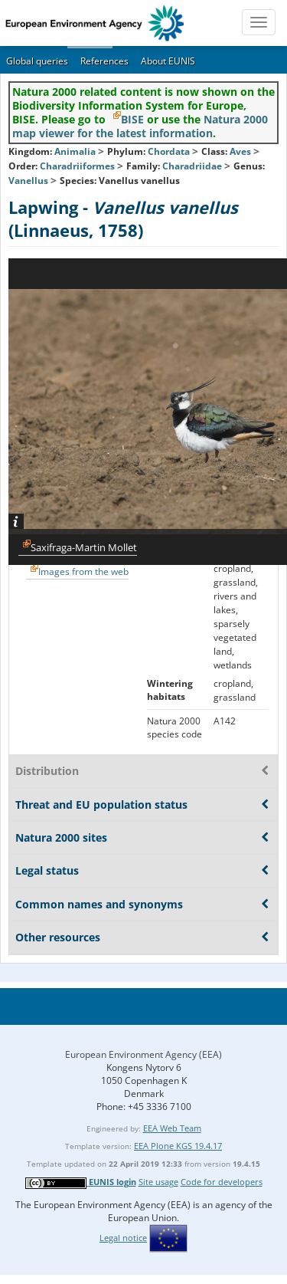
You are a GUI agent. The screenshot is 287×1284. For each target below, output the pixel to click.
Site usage (158, 1181)
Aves (240, 151)
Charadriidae (192, 165)
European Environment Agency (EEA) (143, 1054)
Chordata (169, 151)
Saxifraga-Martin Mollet (84, 547)
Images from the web (83, 571)
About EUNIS (168, 60)
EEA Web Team (172, 1128)
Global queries (37, 60)
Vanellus (29, 180)
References (104, 60)
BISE (132, 119)
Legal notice (123, 1237)
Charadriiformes (77, 165)
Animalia (75, 151)
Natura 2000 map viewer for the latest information (140, 126)
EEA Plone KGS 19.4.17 (178, 1145)
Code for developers (222, 1181)
